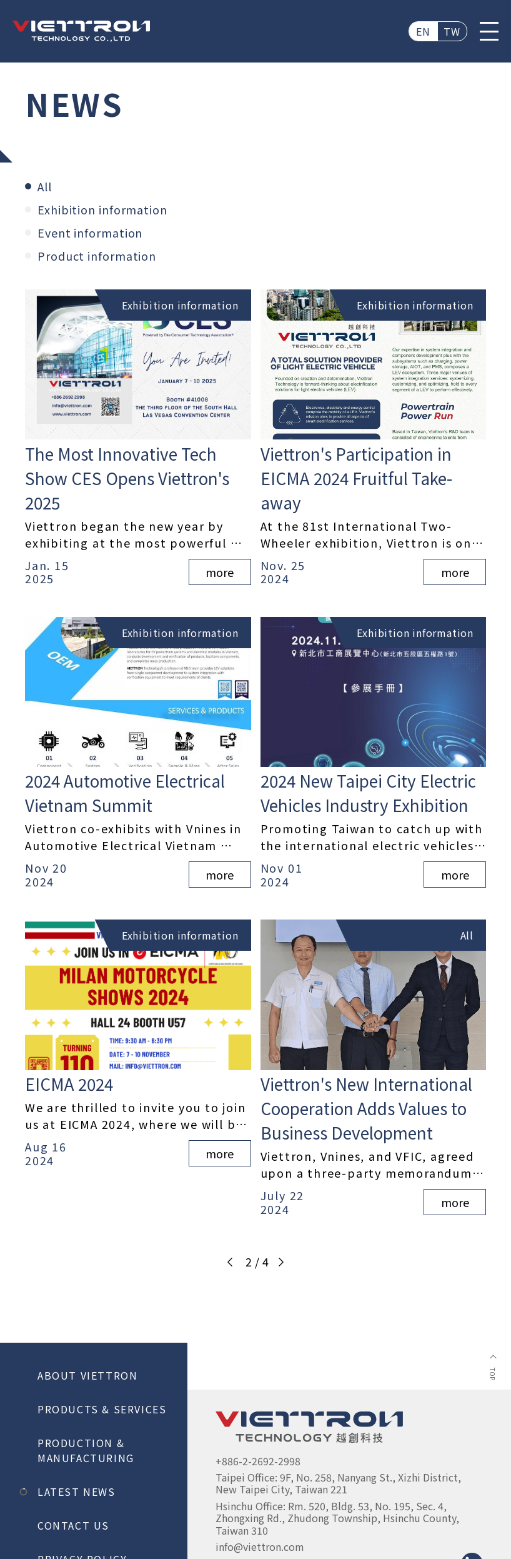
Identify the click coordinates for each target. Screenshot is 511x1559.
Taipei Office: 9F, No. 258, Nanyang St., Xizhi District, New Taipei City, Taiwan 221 (340, 1483)
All (38, 186)
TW (452, 31)
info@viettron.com (260, 1546)
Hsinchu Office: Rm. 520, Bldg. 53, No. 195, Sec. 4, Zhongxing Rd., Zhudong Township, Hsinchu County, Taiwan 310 (339, 1517)
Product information (90, 256)
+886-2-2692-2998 (258, 1460)
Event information (83, 232)
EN (423, 31)
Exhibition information (96, 209)
